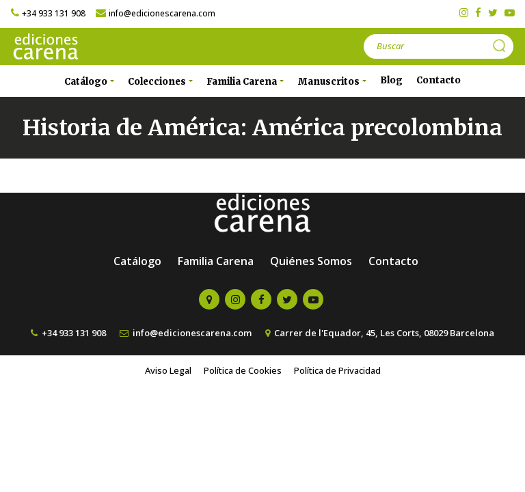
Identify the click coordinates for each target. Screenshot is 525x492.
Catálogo (137, 261)
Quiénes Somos (311, 261)
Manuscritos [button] (329, 81)
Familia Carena (216, 261)
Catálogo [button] (86, 81)
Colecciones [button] (158, 81)
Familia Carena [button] (242, 81)
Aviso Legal (168, 370)
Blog (391, 80)
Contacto (438, 80)
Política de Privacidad (337, 370)
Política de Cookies (243, 370)
